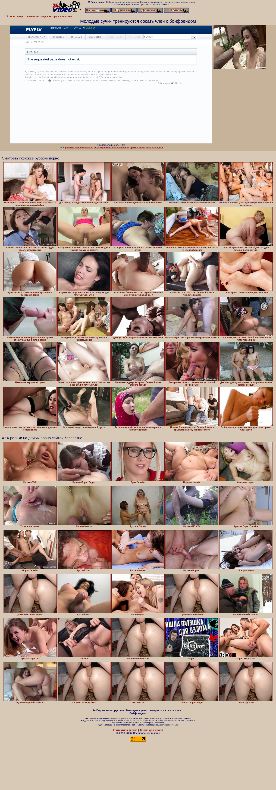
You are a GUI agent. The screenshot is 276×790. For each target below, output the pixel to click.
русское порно (73, 147)
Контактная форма (125, 729)
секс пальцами (154, 147)
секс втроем (101, 147)
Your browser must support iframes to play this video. (111, 84)
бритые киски (137, 147)
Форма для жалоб (151, 729)
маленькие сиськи (118, 147)
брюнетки (87, 147)
